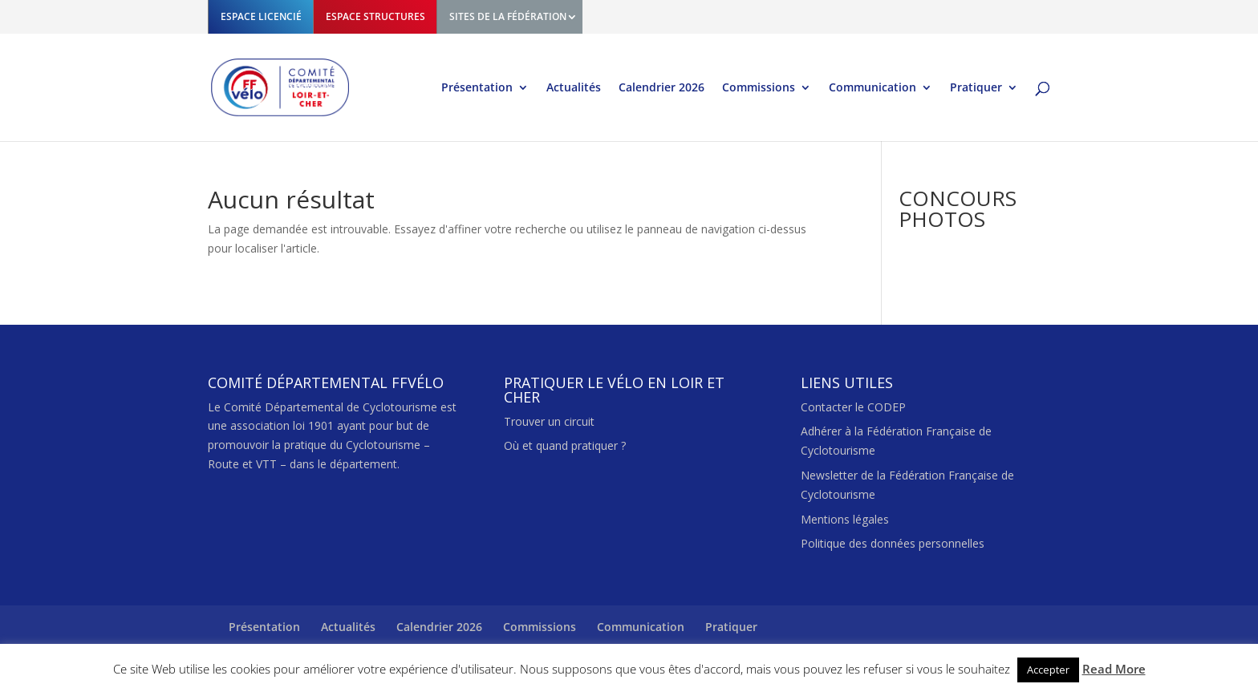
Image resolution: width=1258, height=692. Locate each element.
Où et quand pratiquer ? (565, 445)
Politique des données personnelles (892, 543)
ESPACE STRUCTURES (375, 16)
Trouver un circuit (549, 421)
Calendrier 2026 (661, 88)
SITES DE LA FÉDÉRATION (507, 16)
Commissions (758, 88)
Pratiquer (976, 88)
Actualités (573, 88)
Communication (872, 88)
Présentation (477, 88)
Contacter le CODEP (853, 407)
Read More (1114, 669)
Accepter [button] (1048, 669)
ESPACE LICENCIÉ (261, 16)
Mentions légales (845, 519)
